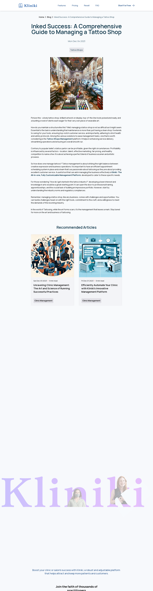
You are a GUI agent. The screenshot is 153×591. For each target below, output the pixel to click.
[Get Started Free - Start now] (126, 5)
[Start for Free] (126, 5)
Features (62, 5)
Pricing (75, 5)
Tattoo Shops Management (60, 139)
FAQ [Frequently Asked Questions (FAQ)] (97, 5)
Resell (86, 5)
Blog (49, 17)
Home (41, 17)
